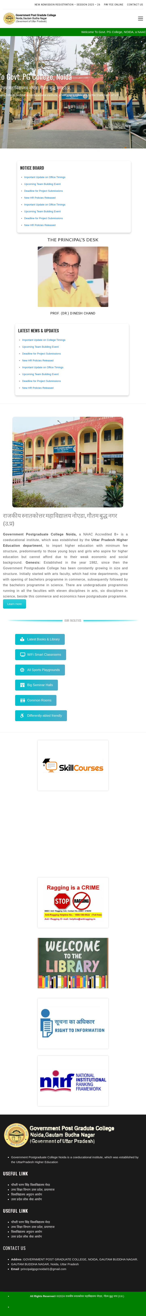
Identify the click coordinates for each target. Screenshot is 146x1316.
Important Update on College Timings (44, 339)
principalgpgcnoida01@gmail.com (43, 1269)
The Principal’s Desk (73, 239)
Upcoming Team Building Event (42, 184)
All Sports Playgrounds (40, 670)
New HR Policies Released (39, 197)
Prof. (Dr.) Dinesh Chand (73, 313)
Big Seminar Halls (36, 685)
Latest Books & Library (40, 639)
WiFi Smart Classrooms (40, 654)
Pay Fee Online (113, 4)
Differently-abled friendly (41, 715)
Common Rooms (35, 700)
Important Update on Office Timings (44, 177)
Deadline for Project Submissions (43, 190)
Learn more (14, 604)
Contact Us (135, 4)
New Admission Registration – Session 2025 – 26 (67, 4)
